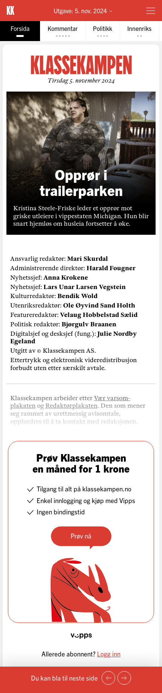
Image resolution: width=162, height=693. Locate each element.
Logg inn (108, 654)
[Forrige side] (108, 678)
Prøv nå (81, 536)
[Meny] (150, 10)
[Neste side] (124, 678)
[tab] (20, 31)
